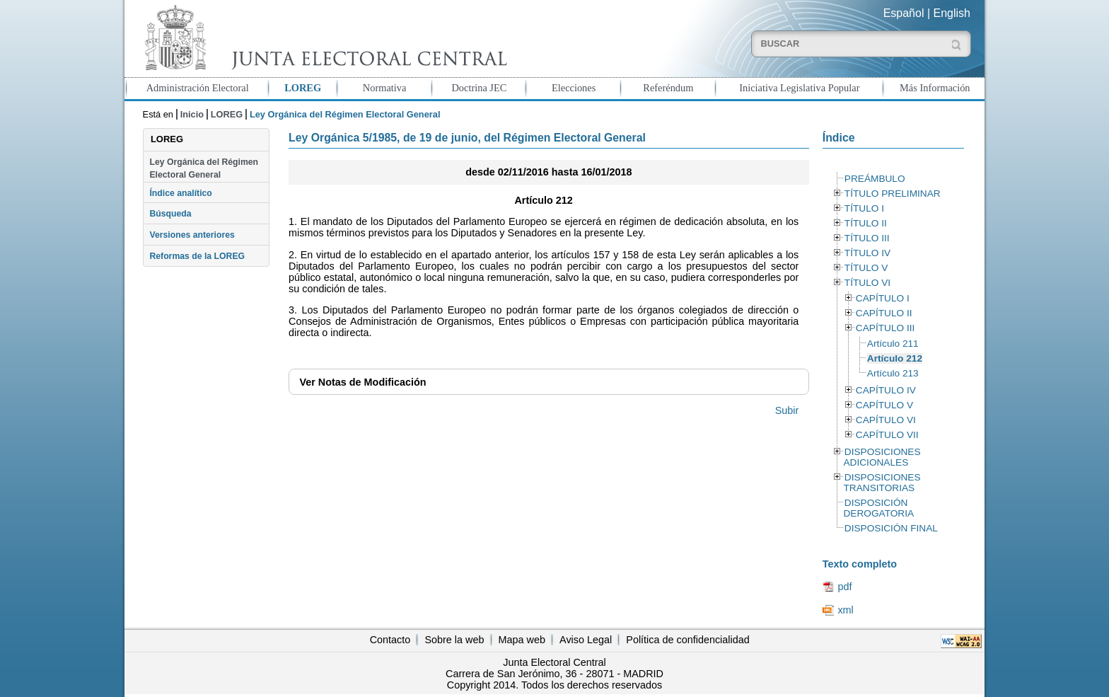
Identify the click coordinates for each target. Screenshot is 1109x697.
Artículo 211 (893, 343)
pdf (844, 586)
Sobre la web (454, 639)
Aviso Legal (585, 639)
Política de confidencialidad (687, 639)
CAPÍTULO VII (887, 435)
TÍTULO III (867, 238)
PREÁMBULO (874, 178)
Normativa (385, 87)
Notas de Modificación (362, 382)
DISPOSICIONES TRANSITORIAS (881, 482)
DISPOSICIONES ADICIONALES (881, 457)
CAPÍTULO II (884, 313)
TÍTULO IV (867, 253)
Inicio (192, 114)
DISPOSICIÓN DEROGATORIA (878, 508)
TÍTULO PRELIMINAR (892, 193)
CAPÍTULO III (885, 328)
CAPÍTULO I (883, 298)
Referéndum (668, 87)
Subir (787, 410)
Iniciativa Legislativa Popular (799, 87)
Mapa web (522, 639)
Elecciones (574, 87)
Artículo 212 (894, 358)
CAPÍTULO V (884, 405)
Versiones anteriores (191, 235)
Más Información (935, 87)
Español (903, 13)
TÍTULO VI (867, 282)
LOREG (302, 87)
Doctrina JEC (478, 87)
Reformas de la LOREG (197, 256)
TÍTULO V (866, 268)
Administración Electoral (197, 87)
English (952, 13)
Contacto (390, 639)
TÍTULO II (865, 223)
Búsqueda (170, 214)
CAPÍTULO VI (886, 420)
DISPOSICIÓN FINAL (891, 528)
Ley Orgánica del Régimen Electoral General (203, 168)
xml (845, 610)
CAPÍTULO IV (886, 390)
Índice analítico (180, 193)
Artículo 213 (893, 373)
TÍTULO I (864, 208)
